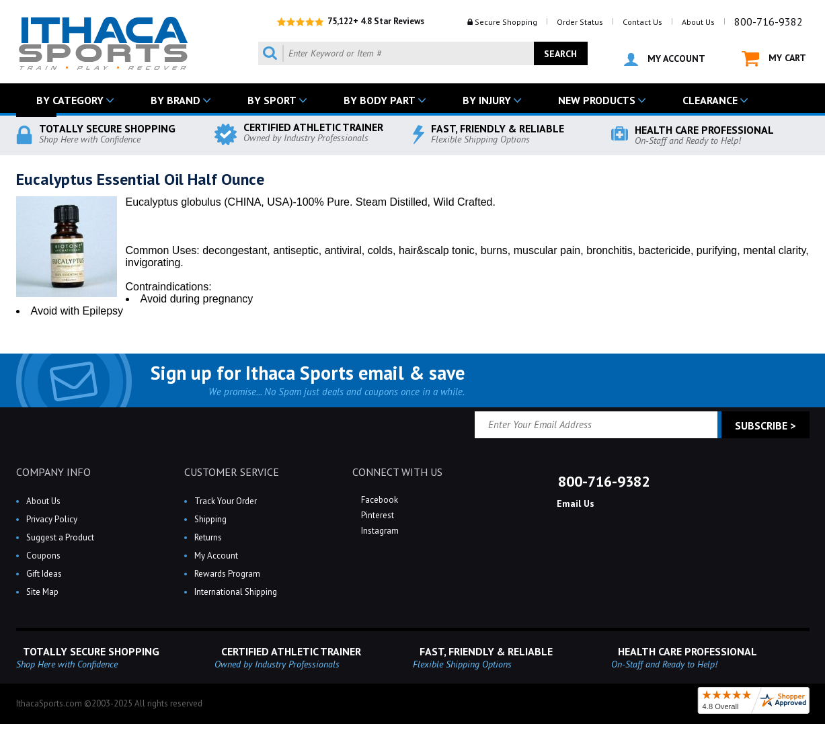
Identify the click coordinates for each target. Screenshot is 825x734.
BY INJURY (487, 100)
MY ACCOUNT (664, 59)
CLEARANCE (710, 100)
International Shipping (235, 592)
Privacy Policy (51, 519)
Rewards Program (227, 573)
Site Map (42, 592)
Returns (208, 537)
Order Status (580, 22)
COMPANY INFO (53, 472)
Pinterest (376, 515)
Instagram (379, 530)
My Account (216, 555)
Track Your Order (225, 501)
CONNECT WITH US (397, 472)
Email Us (574, 503)
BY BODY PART (380, 100)
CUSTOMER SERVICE (231, 472)
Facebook (378, 499)
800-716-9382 (768, 21)
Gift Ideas (44, 573)
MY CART (774, 59)
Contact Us (642, 22)
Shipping (210, 519)
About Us (698, 22)
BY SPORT (272, 100)
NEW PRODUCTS (596, 100)
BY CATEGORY (70, 100)
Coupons (43, 555)
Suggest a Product (60, 537)
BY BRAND (175, 100)
